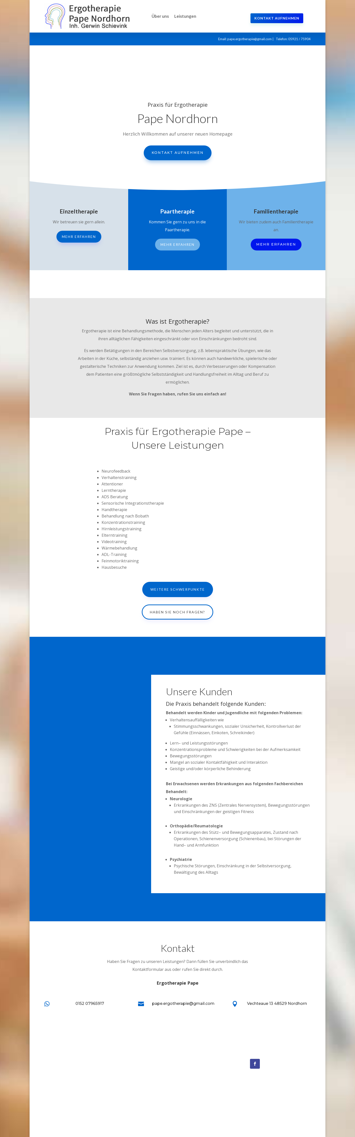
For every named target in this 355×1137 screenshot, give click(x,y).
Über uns (160, 16)
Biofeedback (192, 1066)
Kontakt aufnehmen (276, 18)
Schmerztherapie (195, 1081)
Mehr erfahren (79, 236)
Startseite (121, 1058)
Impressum (122, 1081)
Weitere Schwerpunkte (177, 589)
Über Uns (121, 1066)
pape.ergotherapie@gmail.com (249, 39)
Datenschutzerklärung (132, 1088)
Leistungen (185, 16)
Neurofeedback (194, 1058)
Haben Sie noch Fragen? (177, 612)
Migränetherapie (195, 1073)
